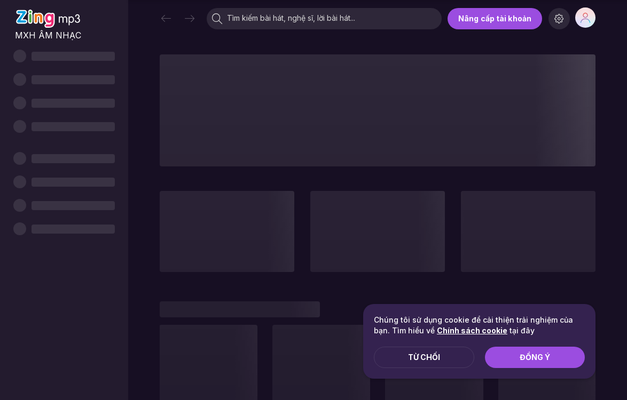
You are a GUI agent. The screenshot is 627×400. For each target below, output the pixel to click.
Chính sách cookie (472, 330)
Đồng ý (535, 357)
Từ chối (424, 357)
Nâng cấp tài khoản (494, 18)
